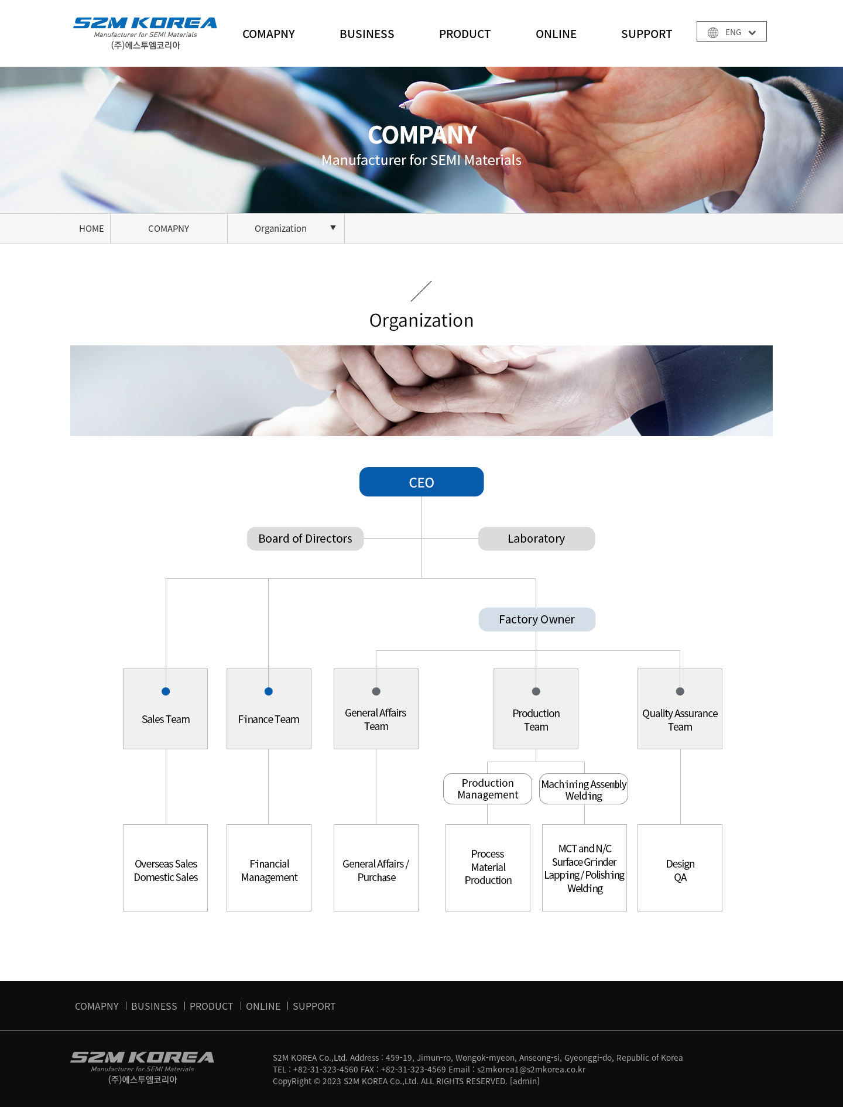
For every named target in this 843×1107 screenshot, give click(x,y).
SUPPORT (647, 33)
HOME (91, 228)
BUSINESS (367, 33)
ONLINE (556, 33)
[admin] (525, 1081)
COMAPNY (268, 33)
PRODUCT (465, 33)
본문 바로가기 (0, 0)
